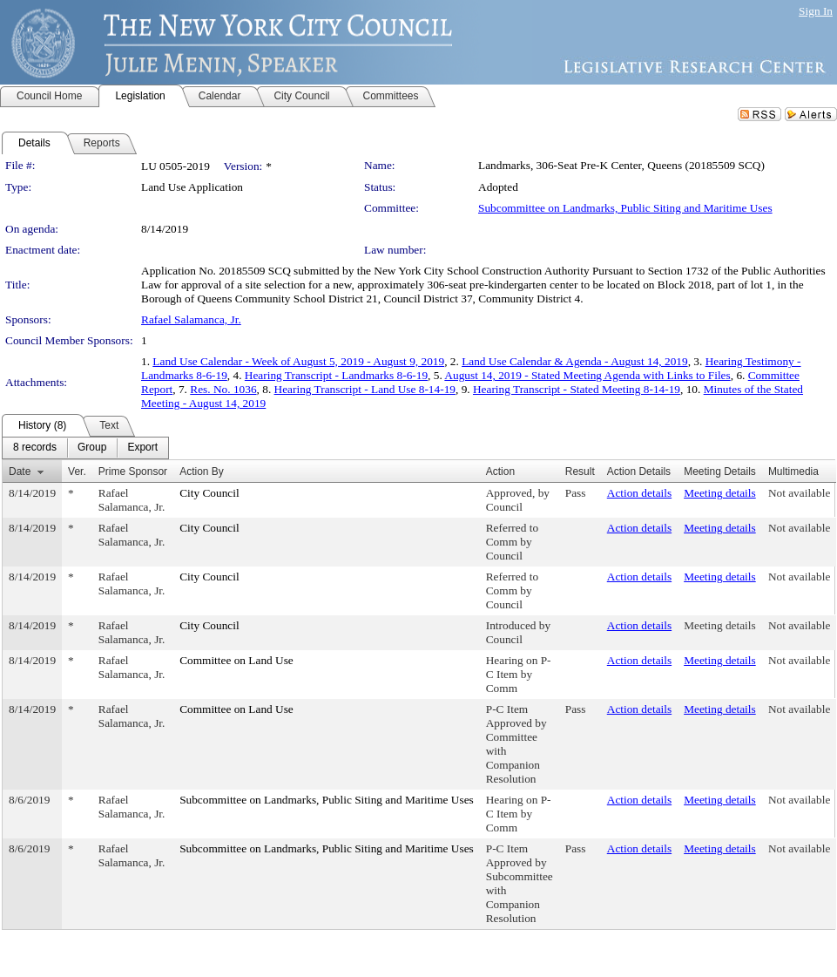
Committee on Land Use (236, 660)
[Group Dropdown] (92, 448)
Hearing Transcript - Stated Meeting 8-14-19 (576, 389)
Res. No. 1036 (223, 389)
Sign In (816, 10)
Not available (799, 492)
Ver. (77, 471)
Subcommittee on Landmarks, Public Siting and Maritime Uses (625, 207)
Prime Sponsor (132, 471)
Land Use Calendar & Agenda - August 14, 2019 (574, 361)
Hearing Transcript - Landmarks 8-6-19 (336, 375)
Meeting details (720, 492)
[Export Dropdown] (142, 448)
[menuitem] (35, 448)
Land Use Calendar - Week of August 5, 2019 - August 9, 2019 (298, 361)
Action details (639, 492)
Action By (201, 471)
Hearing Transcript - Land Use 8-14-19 (365, 389)
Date (19, 471)
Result (580, 471)
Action (500, 471)
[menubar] (85, 448)
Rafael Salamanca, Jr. (191, 319)
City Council (209, 492)
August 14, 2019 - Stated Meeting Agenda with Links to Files (587, 375)
